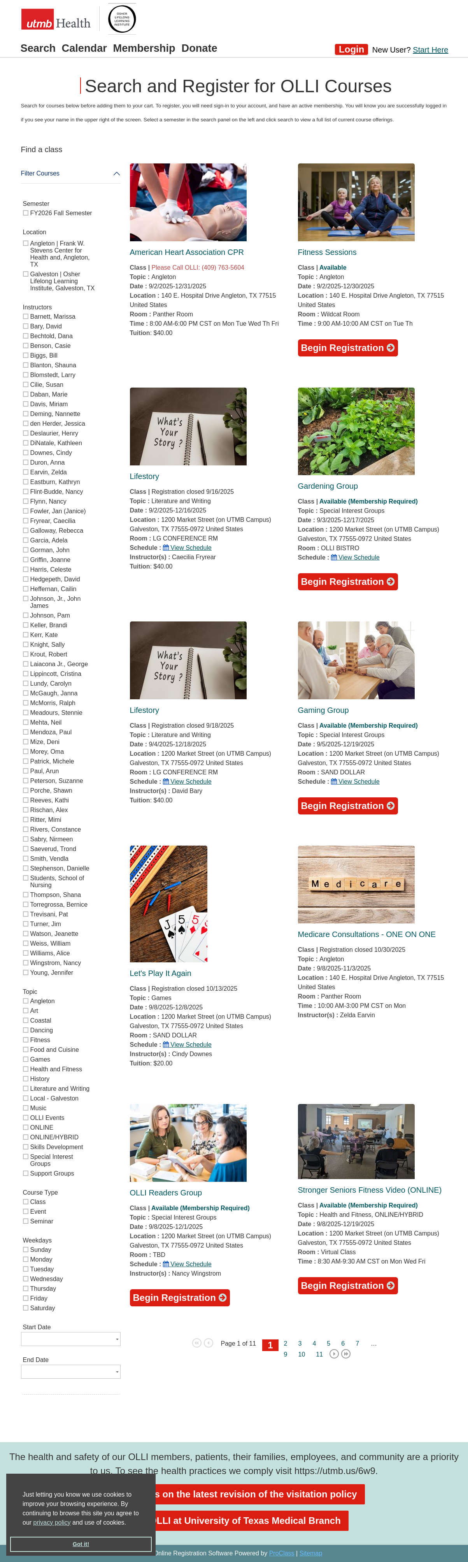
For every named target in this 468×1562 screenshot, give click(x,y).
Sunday (40, 1249)
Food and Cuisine (54, 1049)
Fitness (40, 1040)
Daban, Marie (49, 394)
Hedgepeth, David (55, 579)
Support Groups (52, 1173)
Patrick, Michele (52, 761)
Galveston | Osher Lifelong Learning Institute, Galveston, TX (62, 281)
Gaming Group (323, 710)
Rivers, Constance (55, 829)
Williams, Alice (50, 953)
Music (38, 1108)
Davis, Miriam (49, 404)
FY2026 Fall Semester (61, 213)
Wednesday (46, 1279)
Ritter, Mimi (45, 819)
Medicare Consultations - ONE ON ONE (367, 934)
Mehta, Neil (46, 722)
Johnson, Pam (50, 615)
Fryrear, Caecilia (52, 521)
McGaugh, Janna (54, 693)
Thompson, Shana (55, 895)
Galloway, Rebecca (57, 530)
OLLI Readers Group (166, 1192)
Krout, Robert (48, 654)
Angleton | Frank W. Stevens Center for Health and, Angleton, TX (60, 254)
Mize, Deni (45, 742)
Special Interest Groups (51, 1160)
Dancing (41, 1030)
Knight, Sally (47, 644)
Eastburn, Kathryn (55, 482)
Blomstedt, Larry (52, 375)
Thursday (43, 1288)
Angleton (42, 1001)
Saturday (42, 1308)
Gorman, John (50, 550)
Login (351, 49)
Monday (41, 1259)
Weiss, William (50, 943)
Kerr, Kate (44, 635)
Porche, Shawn (51, 790)
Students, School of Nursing (57, 881)
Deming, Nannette (55, 414)
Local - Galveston (54, 1098)
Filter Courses (40, 173)
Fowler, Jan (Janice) (58, 511)
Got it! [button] (81, 1544)
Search (38, 48)
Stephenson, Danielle (59, 868)
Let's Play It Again (160, 973)
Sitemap (311, 1553)
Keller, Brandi (48, 625)
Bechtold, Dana (51, 336)
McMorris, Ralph (52, 703)
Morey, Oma (47, 751)
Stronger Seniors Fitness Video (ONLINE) (370, 1190)
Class (38, 1202)
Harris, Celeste (51, 569)
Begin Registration (348, 347)
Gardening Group (328, 486)
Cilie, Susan (46, 384)
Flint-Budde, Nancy (56, 491)
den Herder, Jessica (57, 423)
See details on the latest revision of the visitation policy (234, 1494)
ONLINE (42, 1127)
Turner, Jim (45, 924)
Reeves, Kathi (49, 800)
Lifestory (145, 476)
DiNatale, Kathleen (56, 443)
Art (34, 1010)
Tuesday (42, 1269)
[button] (129, 1523)
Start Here (430, 50)
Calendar (84, 48)
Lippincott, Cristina (56, 673)
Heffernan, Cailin (53, 589)
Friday (38, 1298)
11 (319, 1354)
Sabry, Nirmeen (51, 839)
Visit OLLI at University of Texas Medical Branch (234, 1520)
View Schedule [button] (187, 547)
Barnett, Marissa (52, 316)
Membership (144, 48)
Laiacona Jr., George (59, 664)
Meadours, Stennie (56, 712)
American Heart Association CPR (187, 252)
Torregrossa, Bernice (59, 904)
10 (301, 1354)
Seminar (42, 1221)
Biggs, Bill (44, 355)
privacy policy (52, 1522)
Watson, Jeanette (54, 933)
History (40, 1079)
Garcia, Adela (49, 540)
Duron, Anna (47, 462)
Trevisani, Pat (49, 914)
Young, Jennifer (52, 972)
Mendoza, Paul (51, 732)
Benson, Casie (50, 345)
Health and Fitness (56, 1069)
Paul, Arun (44, 771)
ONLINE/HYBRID (54, 1137)
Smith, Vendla (49, 858)
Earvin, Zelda (48, 472)
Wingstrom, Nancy (55, 963)
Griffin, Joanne (50, 559)
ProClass (281, 1553)
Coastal (40, 1020)
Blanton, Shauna (53, 365)
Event (38, 1211)
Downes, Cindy (51, 452)
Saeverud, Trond (53, 849)
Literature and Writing (60, 1088)
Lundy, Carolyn (51, 683)
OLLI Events (47, 1117)
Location (35, 232)
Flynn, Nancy (48, 501)
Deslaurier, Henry (54, 433)
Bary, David (46, 326)
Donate (199, 48)
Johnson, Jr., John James (55, 602)
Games (40, 1059)
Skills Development (56, 1147)
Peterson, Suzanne (56, 780)
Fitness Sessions (327, 252)
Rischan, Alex (49, 810)
